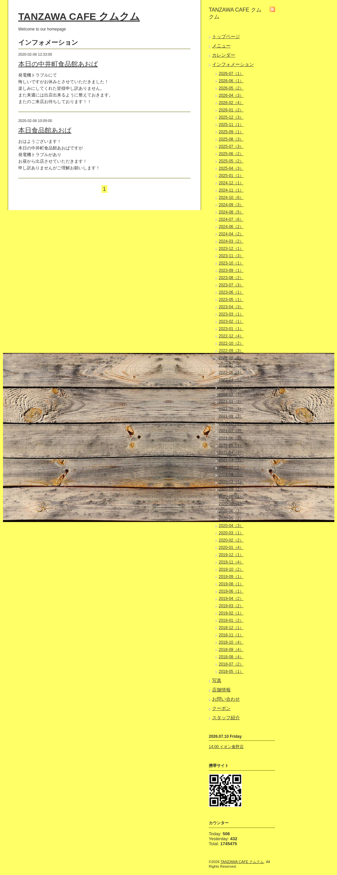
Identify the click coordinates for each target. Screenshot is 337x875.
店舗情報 (221, 689)
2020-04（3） (231, 525)
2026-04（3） (231, 95)
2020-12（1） (231, 482)
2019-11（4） (231, 562)
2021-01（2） (231, 474)
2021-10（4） (231, 409)
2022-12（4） (231, 336)
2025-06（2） (231, 153)
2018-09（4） (231, 649)
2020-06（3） (231, 511)
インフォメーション (233, 64)
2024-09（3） (231, 205)
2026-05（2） (231, 88)
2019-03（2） (231, 606)
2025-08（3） (231, 139)
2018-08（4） (231, 657)
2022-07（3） (231, 365)
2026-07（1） (231, 73)
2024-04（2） (231, 234)
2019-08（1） (231, 584)
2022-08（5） (231, 358)
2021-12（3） (231, 394)
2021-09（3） (231, 416)
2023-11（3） (231, 256)
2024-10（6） (231, 197)
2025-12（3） (231, 117)
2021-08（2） (231, 423)
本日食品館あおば (44, 130)
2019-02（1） (231, 613)
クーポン (221, 708)
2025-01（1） (231, 175)
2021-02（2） (231, 467)
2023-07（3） (231, 285)
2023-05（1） (231, 299)
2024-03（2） (231, 241)
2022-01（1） (231, 387)
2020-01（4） (231, 547)
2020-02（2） (231, 540)
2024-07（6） (231, 219)
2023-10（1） (231, 263)
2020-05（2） (231, 518)
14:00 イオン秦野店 (226, 746)
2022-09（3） (231, 350)
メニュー (221, 45)
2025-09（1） (231, 132)
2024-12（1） (231, 183)
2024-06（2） (231, 226)
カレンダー (223, 55)
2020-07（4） (231, 503)
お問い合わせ (226, 699)
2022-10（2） (231, 343)
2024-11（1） (231, 190)
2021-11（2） (231, 401)
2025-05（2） (231, 161)
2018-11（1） (231, 635)
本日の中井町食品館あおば (58, 64)
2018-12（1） (231, 627)
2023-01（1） (231, 328)
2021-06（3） (231, 438)
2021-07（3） (231, 431)
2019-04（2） (231, 598)
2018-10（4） (231, 642)
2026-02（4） (231, 102)
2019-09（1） (231, 576)
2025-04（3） (231, 168)
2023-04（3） (231, 307)
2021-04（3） (231, 452)
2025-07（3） (231, 146)
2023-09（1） (231, 270)
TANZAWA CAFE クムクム (79, 16)
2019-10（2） (231, 569)
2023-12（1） (231, 248)
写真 (216, 680)
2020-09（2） (231, 489)
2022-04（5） (231, 380)
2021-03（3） (231, 460)
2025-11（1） (231, 124)
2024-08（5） (231, 212)
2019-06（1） (231, 591)
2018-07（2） (231, 664)
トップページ (226, 36)
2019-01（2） (231, 620)
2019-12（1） (231, 555)
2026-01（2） (231, 110)
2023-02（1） (231, 321)
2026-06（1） (231, 81)
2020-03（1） (231, 533)
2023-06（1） (231, 292)
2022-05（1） (231, 372)
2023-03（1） (231, 314)
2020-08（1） (231, 496)
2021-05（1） (231, 445)
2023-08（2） (231, 277)
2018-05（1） (231, 671)
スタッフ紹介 (226, 717)
